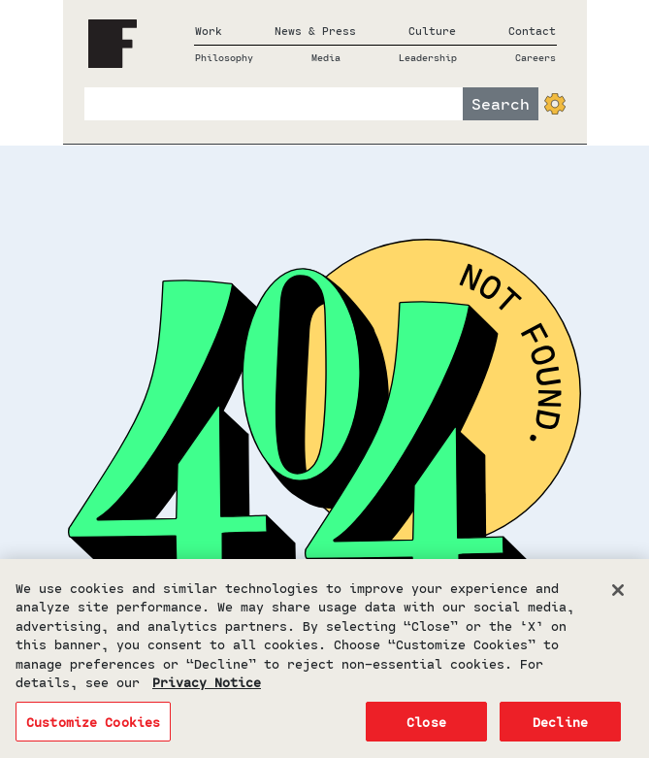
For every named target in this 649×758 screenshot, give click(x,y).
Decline (560, 726)
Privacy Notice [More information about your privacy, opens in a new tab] (206, 686)
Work (208, 30)
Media (326, 57)
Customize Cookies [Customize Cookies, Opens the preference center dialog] (93, 726)
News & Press (315, 30)
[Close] (618, 594)
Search (500, 103)
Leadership (428, 57)
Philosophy (224, 57)
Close (426, 726)
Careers (535, 57)
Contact (532, 30)
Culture (432, 30)
